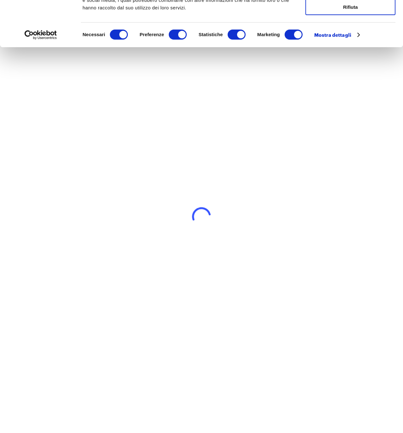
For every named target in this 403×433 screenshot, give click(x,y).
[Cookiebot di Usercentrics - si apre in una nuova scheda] (40, 80)
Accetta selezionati (350, 34)
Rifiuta (350, 52)
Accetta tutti (350, 15)
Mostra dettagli (332, 80)
